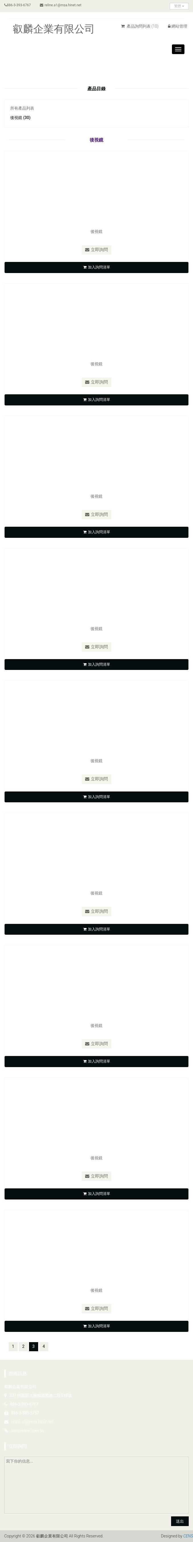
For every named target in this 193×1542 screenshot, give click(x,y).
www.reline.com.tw (27, 1431)
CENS (188, 1536)
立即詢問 (96, 249)
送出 (180, 1521)
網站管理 (177, 26)
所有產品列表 (22, 108)
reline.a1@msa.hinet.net (60, 5)
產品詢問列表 (139, 26)
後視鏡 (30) (20, 117)
